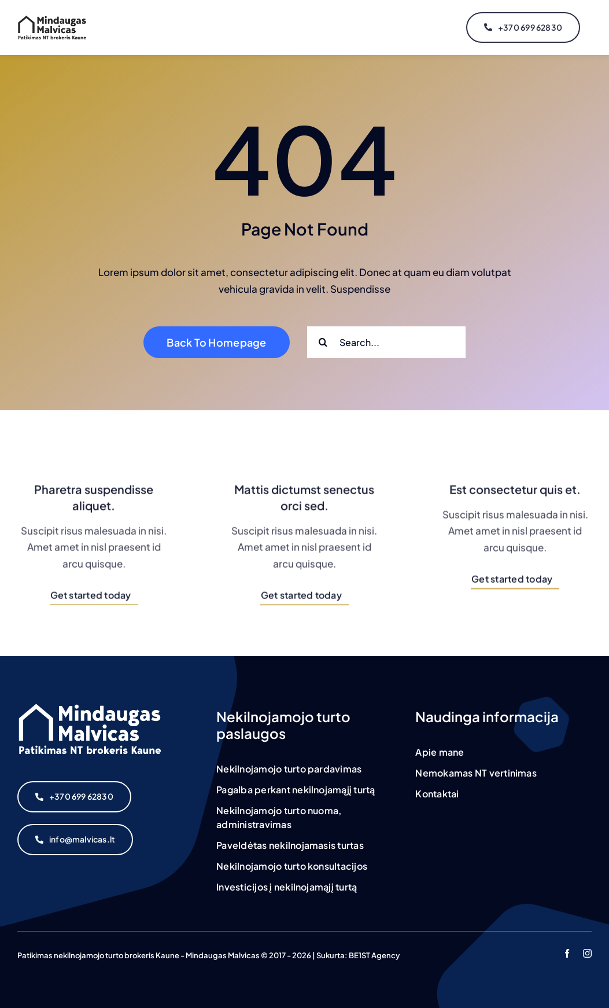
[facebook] (567, 953)
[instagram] (587, 953)
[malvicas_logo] (52, 19)
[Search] (323, 342)
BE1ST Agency (374, 955)
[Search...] (386, 342)
